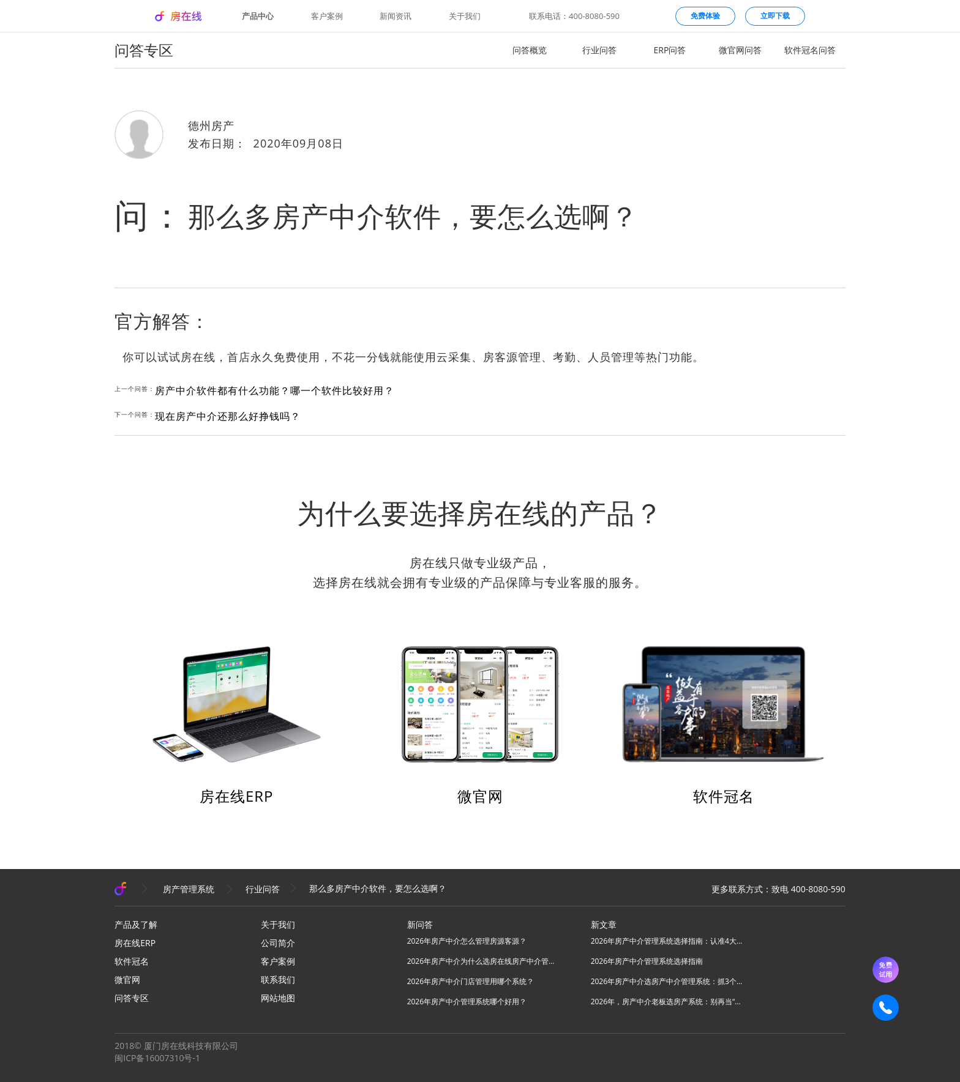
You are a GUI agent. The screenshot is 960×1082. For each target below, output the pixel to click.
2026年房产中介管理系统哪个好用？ (467, 1001)
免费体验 (705, 15)
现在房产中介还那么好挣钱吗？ (228, 416)
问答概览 (529, 50)
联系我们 (278, 979)
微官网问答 (740, 50)
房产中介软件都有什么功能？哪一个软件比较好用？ (274, 390)
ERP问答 (670, 50)
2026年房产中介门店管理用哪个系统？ (470, 981)
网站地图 (278, 998)
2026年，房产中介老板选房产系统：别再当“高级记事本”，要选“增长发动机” (667, 1001)
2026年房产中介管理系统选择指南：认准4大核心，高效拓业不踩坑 (667, 941)
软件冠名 (723, 796)
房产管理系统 (188, 889)
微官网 (480, 796)
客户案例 (327, 16)
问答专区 (131, 998)
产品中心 (258, 16)
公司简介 (278, 943)
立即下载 (775, 15)
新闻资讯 (395, 16)
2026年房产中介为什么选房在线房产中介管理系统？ (483, 961)
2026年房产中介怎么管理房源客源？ (467, 941)
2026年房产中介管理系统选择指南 (647, 961)
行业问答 (599, 50)
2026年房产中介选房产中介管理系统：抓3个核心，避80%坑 (667, 981)
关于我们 (465, 16)
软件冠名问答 (810, 50)
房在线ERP (237, 796)
